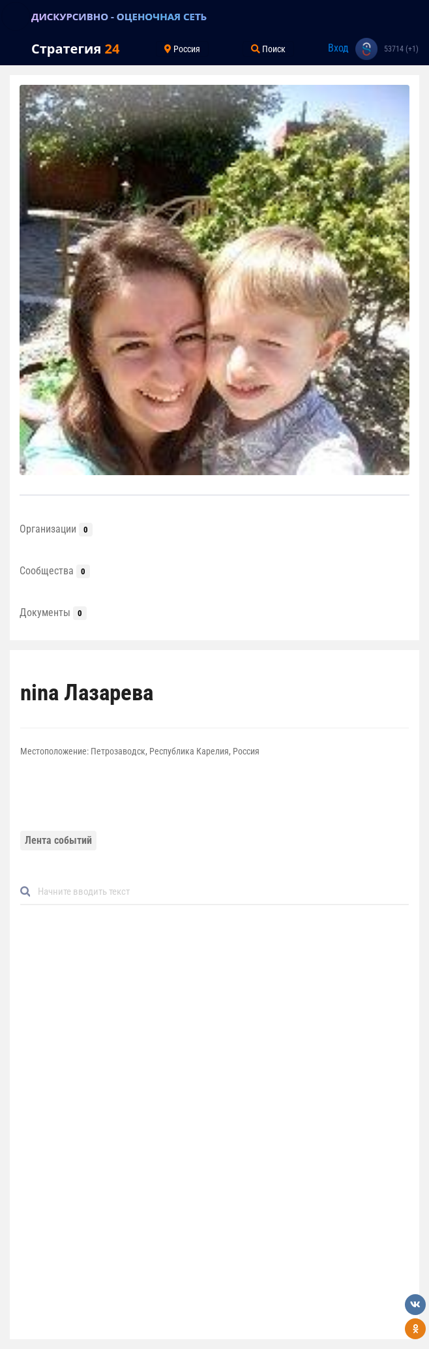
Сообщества (55, 571)
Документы (53, 612)
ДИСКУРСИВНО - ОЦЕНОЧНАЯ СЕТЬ (119, 16)
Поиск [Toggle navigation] (268, 49)
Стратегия (75, 48)
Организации (56, 529)
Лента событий (58, 840)
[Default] (219, 892)
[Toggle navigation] (15, 16)
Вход (338, 48)
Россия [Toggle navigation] (182, 49)
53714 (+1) (401, 49)
